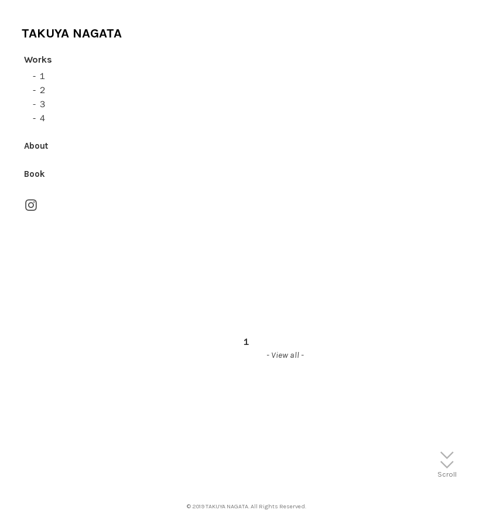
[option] (246, 249)
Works (38, 59)
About (36, 146)
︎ (31, 205)
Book (34, 174)
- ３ (40, 104)
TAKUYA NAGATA (72, 33)
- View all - (285, 355)
